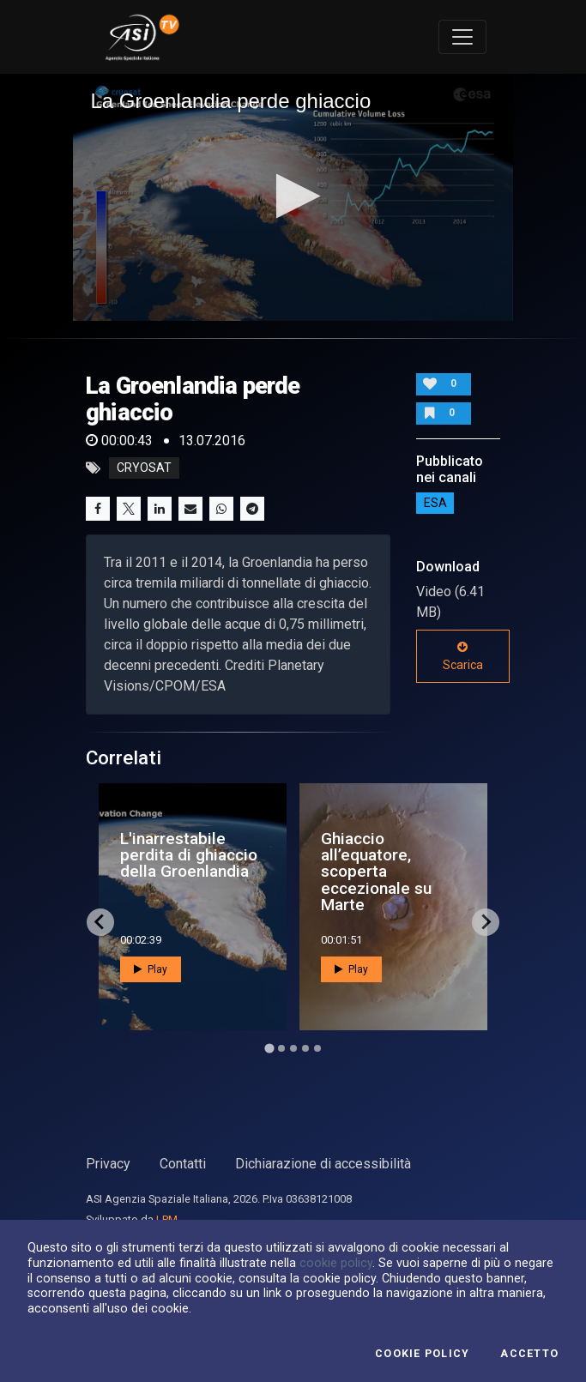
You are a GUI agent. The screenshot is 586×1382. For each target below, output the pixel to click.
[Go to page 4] (305, 1048)
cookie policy (335, 1263)
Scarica (463, 656)
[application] (292, 197)
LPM (167, 1219)
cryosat (144, 468)
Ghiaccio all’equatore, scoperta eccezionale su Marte (376, 871)
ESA (435, 503)
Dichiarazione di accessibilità (323, 1164)
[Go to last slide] (100, 922)
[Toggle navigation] (462, 37)
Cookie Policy (422, 1354)
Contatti (183, 1164)
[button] (293, 196)
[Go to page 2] (281, 1048)
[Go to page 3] (293, 1048)
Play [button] (150, 969)
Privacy (108, 1164)
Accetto (529, 1354)
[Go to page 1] (269, 1048)
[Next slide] (485, 922)
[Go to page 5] (317, 1048)
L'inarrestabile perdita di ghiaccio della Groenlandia (188, 855)
